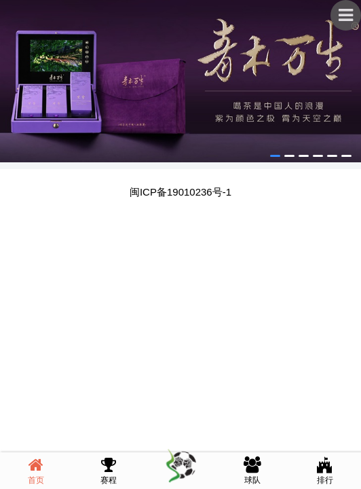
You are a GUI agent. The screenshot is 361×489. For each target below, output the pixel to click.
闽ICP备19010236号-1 (180, 192)
